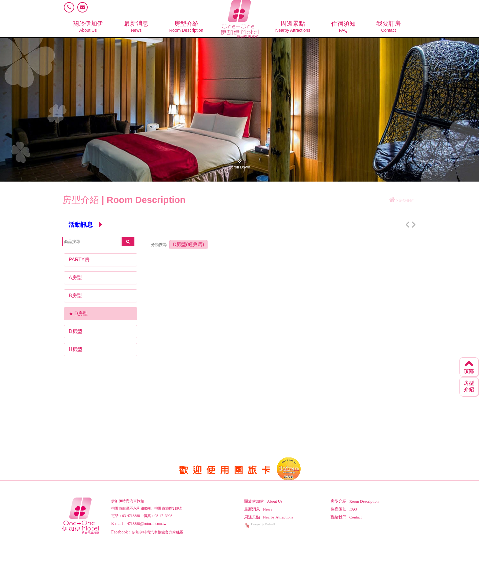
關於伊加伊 (88, 26)
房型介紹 (186, 26)
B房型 (75, 295)
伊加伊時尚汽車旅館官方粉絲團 (157, 532)
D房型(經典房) (188, 244)
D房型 (81, 313)
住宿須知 (343, 26)
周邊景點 (292, 26)
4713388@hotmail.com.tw (146, 524)
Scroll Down (239, 162)
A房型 (75, 277)
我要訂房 (388, 26)
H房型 (75, 349)
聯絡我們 (346, 517)
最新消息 (136, 26)
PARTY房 (79, 259)
